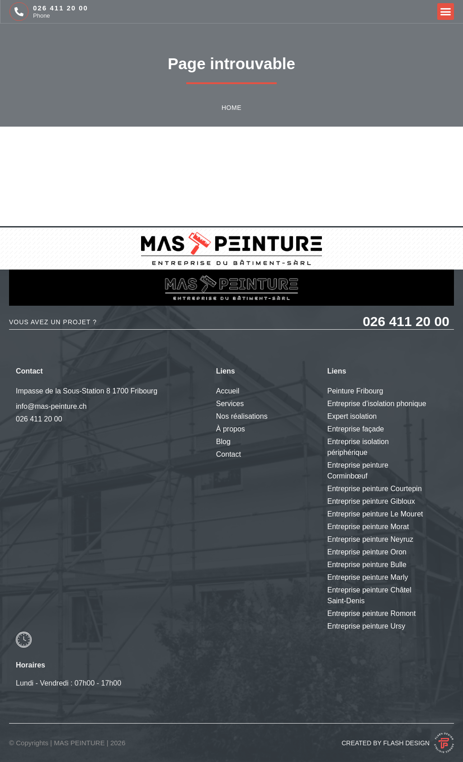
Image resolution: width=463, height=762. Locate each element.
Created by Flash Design (385, 743)
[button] (445, 11)
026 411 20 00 (60, 8)
